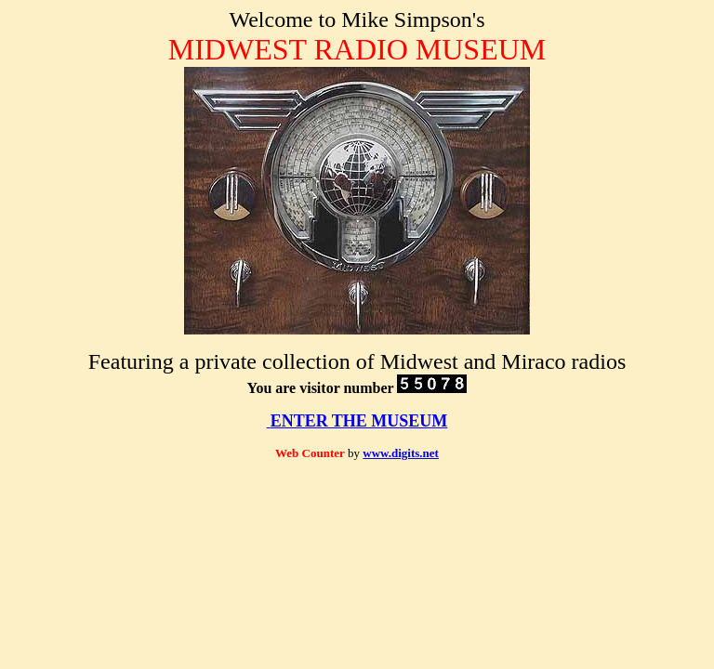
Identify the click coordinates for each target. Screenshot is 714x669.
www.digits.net (401, 453)
